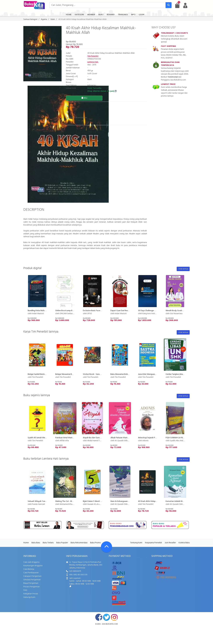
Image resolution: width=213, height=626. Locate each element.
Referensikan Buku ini (76, 117)
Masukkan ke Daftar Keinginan (80, 106)
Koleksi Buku (184, 542)
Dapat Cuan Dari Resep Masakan (124, 310)
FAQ (25, 590)
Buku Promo (95, 542)
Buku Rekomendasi (79, 542)
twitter (106, 617)
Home (26, 542)
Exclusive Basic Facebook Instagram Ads (100, 310)
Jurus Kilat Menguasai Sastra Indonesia (154, 374)
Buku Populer (62, 542)
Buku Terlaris (48, 542)
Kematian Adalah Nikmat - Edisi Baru (181, 501)
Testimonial (173, 77)
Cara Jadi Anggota (31, 562)
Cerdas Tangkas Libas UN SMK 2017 (180, 374)
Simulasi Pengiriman (32, 579)
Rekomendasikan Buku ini (78, 111)
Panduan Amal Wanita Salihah (68, 437)
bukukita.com (112, 624)
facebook (98, 617)
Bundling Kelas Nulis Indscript (40, 310)
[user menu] (185, 5)
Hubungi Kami (29, 597)
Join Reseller (170, 542)
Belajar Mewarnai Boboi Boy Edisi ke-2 (72, 374)
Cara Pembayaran (31, 572)
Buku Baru (36, 542)
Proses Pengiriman (31, 586)
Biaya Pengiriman (30, 583)
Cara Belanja (28, 569)
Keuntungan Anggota (32, 565)
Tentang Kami (136, 542)
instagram (114, 617)
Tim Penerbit (92, 56)
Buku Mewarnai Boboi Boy (121, 374)
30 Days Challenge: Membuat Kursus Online (156, 310)
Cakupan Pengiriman (32, 576)
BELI (84, 98)
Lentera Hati (93, 62)
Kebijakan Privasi (30, 593)
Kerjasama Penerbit (153, 542)
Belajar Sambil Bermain (37, 374)
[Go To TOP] (106, 546)
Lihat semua (183, 268)
